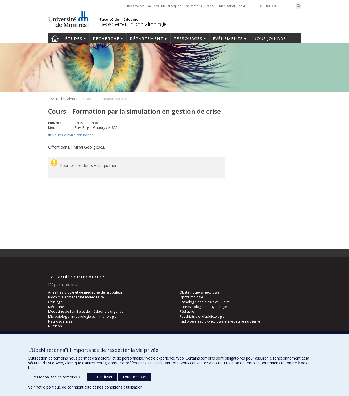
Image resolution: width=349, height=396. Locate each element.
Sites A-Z (210, 6)
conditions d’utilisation (124, 387)
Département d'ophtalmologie (133, 24)
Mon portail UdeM (232, 6)
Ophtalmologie (191, 297)
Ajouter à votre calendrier (70, 135)
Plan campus (193, 6)
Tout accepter (134, 376)
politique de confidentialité (69, 387)
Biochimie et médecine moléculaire (76, 297)
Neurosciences (60, 321)
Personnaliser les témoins (56, 377)
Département (146, 38)
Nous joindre (269, 38)
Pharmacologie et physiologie (203, 306)
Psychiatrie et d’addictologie (202, 316)
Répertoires (135, 6)
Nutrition (55, 326)
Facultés (153, 6)
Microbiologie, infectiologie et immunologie (82, 316)
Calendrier (73, 98)
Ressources (188, 38)
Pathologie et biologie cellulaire (205, 301)
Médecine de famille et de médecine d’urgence (85, 311)
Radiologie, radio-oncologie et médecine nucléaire (220, 321)
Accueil (55, 38)
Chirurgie (55, 301)
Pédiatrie (187, 311)
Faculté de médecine (119, 19)
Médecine (56, 306)
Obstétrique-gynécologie (199, 292)
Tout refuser (102, 376)
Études (73, 38)
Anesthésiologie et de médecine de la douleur (85, 292)
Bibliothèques (171, 6)
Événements (228, 38)
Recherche (106, 38)
